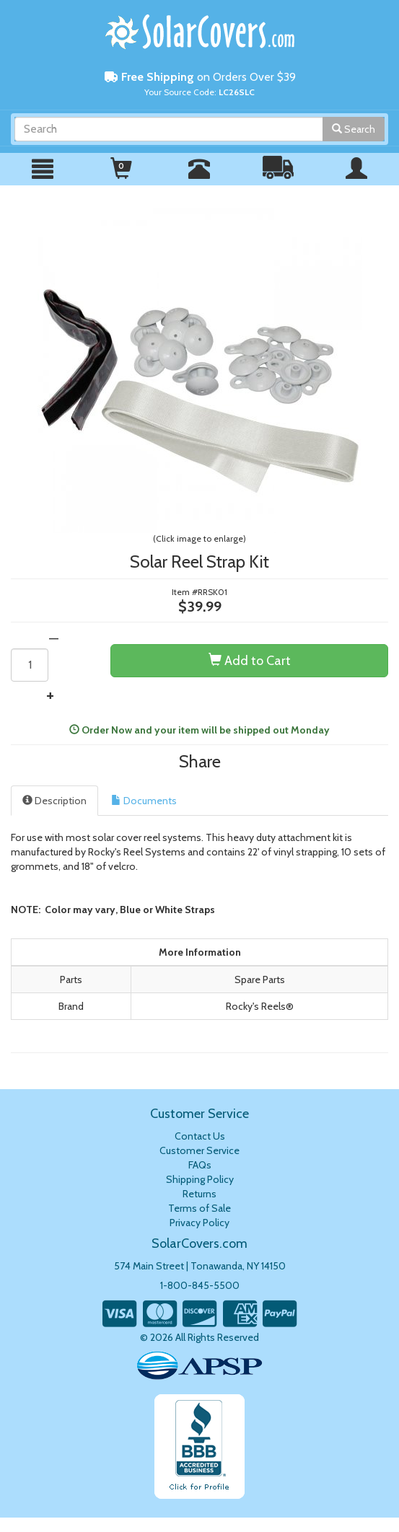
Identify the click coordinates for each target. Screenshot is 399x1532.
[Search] (168, 129)
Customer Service (199, 1150)
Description (54, 800)
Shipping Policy (200, 1179)
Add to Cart (250, 661)
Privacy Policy (199, 1222)
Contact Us (200, 1136)
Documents (144, 800)
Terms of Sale (199, 1208)
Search (353, 129)
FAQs (199, 1164)
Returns (199, 1193)
